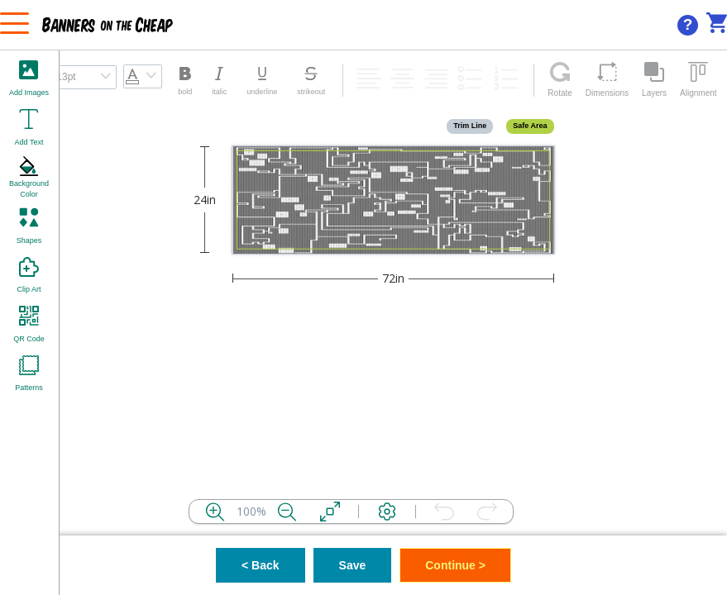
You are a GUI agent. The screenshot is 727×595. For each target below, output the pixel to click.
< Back (261, 565)
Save (352, 565)
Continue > (455, 565)
